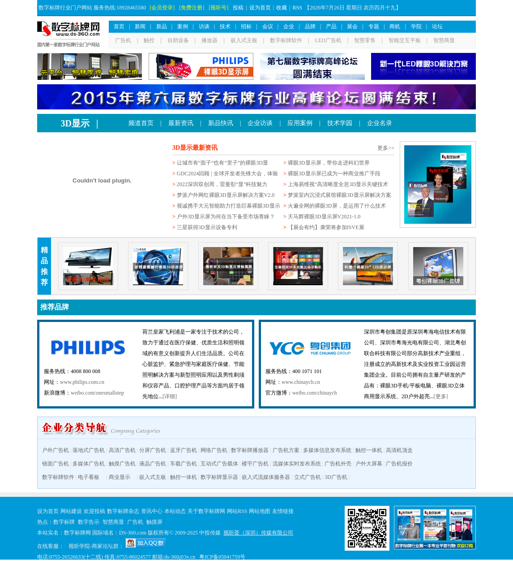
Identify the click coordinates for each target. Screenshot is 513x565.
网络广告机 (214, 450)
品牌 (310, 26)
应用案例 (299, 123)
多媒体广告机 (89, 464)
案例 (182, 26)
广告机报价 (399, 464)
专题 (373, 26)
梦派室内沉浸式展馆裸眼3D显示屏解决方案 (339, 195)
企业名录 (379, 123)
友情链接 (283, 511)
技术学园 (339, 123)
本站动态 (175, 511)
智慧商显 (444, 40)
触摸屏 (154, 522)
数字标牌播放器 (250, 450)
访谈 (204, 26)
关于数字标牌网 (206, 511)
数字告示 (88, 522)
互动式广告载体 (219, 464)
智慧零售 (365, 40)
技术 (225, 26)
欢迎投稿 (94, 511)
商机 (394, 26)
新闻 (140, 26)
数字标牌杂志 (123, 511)
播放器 (209, 40)
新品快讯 (220, 123)
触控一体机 (368, 450)
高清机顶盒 (399, 450)
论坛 (437, 26)
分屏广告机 (152, 450)
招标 (246, 26)
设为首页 (260, 7)
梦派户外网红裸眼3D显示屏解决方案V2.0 (225, 195)
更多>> (385, 148)
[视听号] (218, 7)
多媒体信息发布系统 (327, 450)
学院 (416, 26)
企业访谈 (260, 123)
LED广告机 (328, 40)
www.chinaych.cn (301, 382)
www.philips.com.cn (82, 382)
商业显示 (119, 477)
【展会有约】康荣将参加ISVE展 (326, 227)
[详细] (169, 396)
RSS (297, 7)
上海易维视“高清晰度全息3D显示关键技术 (338, 184)
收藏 (281, 7)
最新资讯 (180, 123)
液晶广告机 (152, 464)
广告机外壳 (338, 464)
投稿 (238, 7)
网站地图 (259, 511)
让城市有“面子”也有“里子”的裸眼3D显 (222, 163)
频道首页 (141, 123)
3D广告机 (336, 477)
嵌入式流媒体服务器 (266, 477)
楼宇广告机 (255, 464)
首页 (119, 26)
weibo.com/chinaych (314, 393)
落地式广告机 (89, 450)
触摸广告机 (122, 464)
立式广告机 (307, 477)
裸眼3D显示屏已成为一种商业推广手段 (334, 173)
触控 (149, 40)
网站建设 (71, 511)
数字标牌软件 (286, 40)
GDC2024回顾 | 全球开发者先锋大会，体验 (227, 173)
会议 (267, 26)
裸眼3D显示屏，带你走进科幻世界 (329, 163)
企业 (288, 26)
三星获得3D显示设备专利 (207, 227)
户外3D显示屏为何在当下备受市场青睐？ (226, 216)
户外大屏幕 (368, 464)
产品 (331, 26)
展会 (352, 26)
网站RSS (237, 511)
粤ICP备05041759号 (222, 557)
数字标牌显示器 (219, 477)
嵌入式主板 (244, 40)
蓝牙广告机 (183, 450)
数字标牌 (64, 522)
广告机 (123, 40)
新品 (161, 26)
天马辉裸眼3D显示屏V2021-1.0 (324, 216)
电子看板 (88, 477)
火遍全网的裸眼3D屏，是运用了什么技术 (337, 206)
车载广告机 (183, 464)
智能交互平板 (405, 40)
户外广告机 (55, 450)
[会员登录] (162, 7)
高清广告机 (122, 450)
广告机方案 (286, 450)
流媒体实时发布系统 (297, 464)
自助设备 (178, 40)
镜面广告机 (55, 464)
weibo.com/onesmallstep (97, 393)
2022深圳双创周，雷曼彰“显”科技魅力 (222, 184)
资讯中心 (151, 511)
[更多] (441, 396)
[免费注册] (191, 7)
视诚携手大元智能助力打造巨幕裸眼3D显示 (228, 206)
